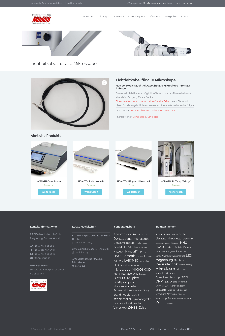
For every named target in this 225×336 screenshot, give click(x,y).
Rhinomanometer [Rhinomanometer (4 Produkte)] (123, 286)
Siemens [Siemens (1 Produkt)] (135, 290)
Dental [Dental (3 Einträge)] (180, 234)
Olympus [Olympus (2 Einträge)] (168, 273)
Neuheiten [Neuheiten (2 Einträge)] (158, 273)
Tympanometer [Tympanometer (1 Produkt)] (119, 303)
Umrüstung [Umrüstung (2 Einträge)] (158, 294)
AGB (152, 327)
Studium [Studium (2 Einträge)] (169, 290)
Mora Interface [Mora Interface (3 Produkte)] (120, 273)
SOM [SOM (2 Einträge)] (165, 286)
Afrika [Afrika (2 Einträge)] (172, 234)
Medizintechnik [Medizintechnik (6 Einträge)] (164, 264)
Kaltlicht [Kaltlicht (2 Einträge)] (176, 247)
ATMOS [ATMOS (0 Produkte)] (126, 234)
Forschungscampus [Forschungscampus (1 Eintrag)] (160, 243)
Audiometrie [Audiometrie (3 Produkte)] (138, 234)
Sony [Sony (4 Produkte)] (144, 290)
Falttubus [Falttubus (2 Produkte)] (130, 247)
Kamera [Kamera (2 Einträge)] (185, 247)
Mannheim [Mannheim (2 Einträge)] (177, 260)
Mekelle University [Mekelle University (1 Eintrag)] (183, 265)
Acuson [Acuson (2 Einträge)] (156, 234)
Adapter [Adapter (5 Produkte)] (116, 234)
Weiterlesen (49, 192)
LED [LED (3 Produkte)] (114, 265)
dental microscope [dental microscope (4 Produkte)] (135, 238)
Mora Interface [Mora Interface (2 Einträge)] (178, 269)
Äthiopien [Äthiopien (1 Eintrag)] (167, 303)
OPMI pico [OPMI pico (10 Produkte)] (128, 278)
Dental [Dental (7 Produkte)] (116, 238)
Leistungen (103, 16)
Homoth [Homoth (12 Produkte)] (126, 256)
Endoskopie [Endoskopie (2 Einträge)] (185, 239)
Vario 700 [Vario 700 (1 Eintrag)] (179, 294)
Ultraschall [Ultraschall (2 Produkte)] (134, 303)
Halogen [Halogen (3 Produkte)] (116, 251)
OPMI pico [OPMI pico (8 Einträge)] (161, 281)
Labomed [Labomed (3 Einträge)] (179, 251)
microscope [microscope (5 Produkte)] (119, 269)
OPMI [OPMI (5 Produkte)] (115, 278)
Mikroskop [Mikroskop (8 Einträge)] (161, 268)
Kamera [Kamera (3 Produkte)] (116, 260)
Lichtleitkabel (139, 116)
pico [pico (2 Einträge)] (173, 282)
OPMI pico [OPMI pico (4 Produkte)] (118, 282)
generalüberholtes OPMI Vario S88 (88, 249)
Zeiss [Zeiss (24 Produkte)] (130, 307)
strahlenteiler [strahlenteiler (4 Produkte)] (120, 299)
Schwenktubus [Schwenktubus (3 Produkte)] (120, 290)
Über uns (155, 16)
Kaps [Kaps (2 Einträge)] (155, 251)
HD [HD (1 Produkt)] (138, 251)
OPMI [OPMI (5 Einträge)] (182, 277)
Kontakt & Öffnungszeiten (133, 327)
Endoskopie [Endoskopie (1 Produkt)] (139, 243)
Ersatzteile (151, 110)
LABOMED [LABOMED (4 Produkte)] (129, 260)
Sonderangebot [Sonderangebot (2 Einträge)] (175, 286)
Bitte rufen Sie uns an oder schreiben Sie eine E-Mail (143, 101)
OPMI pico (153, 116)
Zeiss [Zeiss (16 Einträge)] (158, 302)
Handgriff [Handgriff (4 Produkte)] (129, 251)
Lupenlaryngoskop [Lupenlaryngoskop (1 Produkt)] (127, 265)
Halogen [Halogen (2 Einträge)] (173, 243)
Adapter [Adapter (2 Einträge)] (165, 234)
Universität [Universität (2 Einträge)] (170, 294)
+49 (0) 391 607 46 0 (41, 246)
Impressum (163, 327)
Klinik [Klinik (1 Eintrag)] (161, 252)
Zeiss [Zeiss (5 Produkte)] (140, 307)
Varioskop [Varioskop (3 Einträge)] (158, 298)
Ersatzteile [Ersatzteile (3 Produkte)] (117, 247)
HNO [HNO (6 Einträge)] (181, 242)
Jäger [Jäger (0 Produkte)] (148, 256)
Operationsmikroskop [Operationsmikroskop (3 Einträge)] (165, 277)
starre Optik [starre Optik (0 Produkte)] (133, 295)
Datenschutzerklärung (184, 327)
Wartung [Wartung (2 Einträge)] (170, 298)
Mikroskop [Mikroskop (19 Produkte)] (139, 269)
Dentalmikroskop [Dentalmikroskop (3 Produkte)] (121, 242)
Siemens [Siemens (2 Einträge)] (157, 286)
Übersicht (88, 16)
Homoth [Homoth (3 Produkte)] (139, 256)
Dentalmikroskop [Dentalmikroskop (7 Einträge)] (166, 238)
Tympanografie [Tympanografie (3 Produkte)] (139, 299)
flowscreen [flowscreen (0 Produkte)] (141, 247)
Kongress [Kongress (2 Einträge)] (168, 251)
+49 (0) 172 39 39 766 (42, 250)
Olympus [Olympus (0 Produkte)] (140, 274)
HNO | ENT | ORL (166, 110)
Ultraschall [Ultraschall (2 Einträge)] (179, 290)
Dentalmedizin (137, 110)
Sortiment (119, 16)
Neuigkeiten (170, 16)
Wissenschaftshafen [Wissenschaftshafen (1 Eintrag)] (182, 298)
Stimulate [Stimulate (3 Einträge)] (158, 289)
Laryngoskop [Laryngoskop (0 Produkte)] (142, 261)
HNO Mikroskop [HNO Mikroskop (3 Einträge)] (162, 247)
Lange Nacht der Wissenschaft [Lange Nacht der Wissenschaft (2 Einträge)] (168, 256)
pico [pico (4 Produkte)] (129, 282)
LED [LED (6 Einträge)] (187, 255)
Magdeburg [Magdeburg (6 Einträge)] (162, 260)
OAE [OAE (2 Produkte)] (133, 273)
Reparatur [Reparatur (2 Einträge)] (180, 282)
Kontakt (185, 16)
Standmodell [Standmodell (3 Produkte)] (119, 294)
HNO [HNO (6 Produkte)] (115, 256)
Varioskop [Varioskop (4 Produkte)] (117, 307)
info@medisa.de (39, 258)
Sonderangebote (137, 16)
